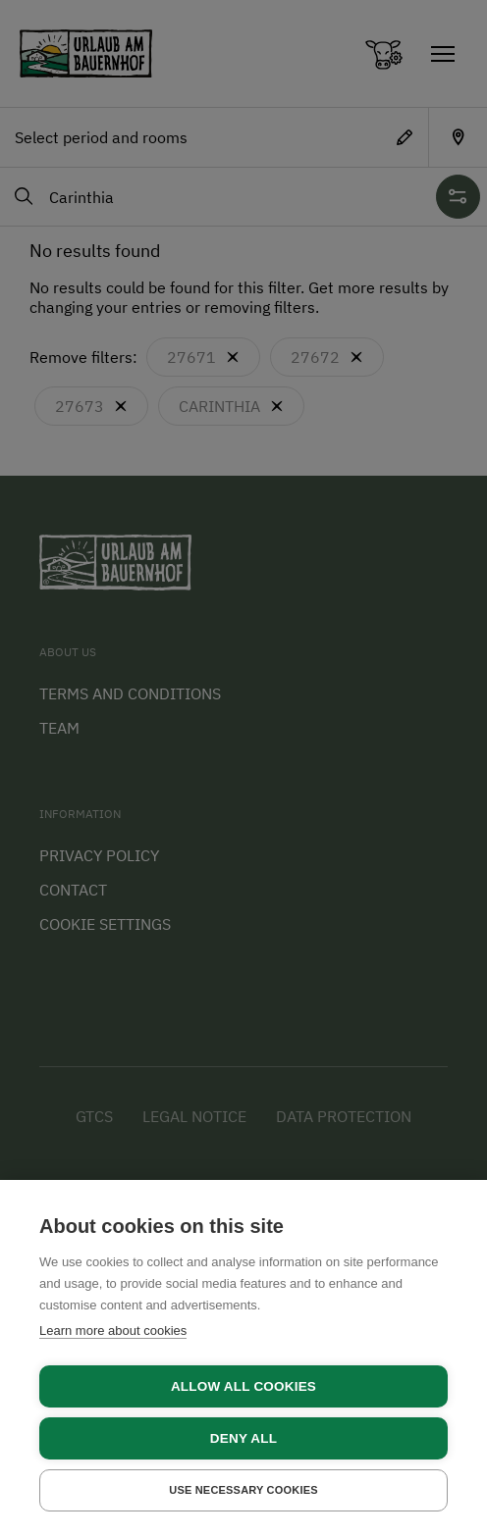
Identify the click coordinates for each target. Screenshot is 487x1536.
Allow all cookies (243, 1386)
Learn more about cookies (113, 1330)
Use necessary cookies (243, 1490)
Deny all (243, 1438)
